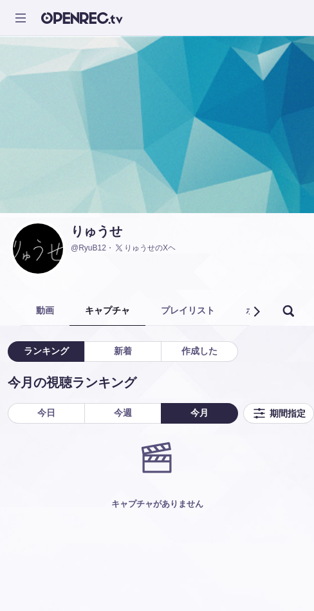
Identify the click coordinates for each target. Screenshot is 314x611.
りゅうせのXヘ (145, 248)
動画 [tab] (45, 310)
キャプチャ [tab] (107, 310)
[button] (256, 311)
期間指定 (279, 413)
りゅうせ (96, 231)
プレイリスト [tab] (188, 310)
